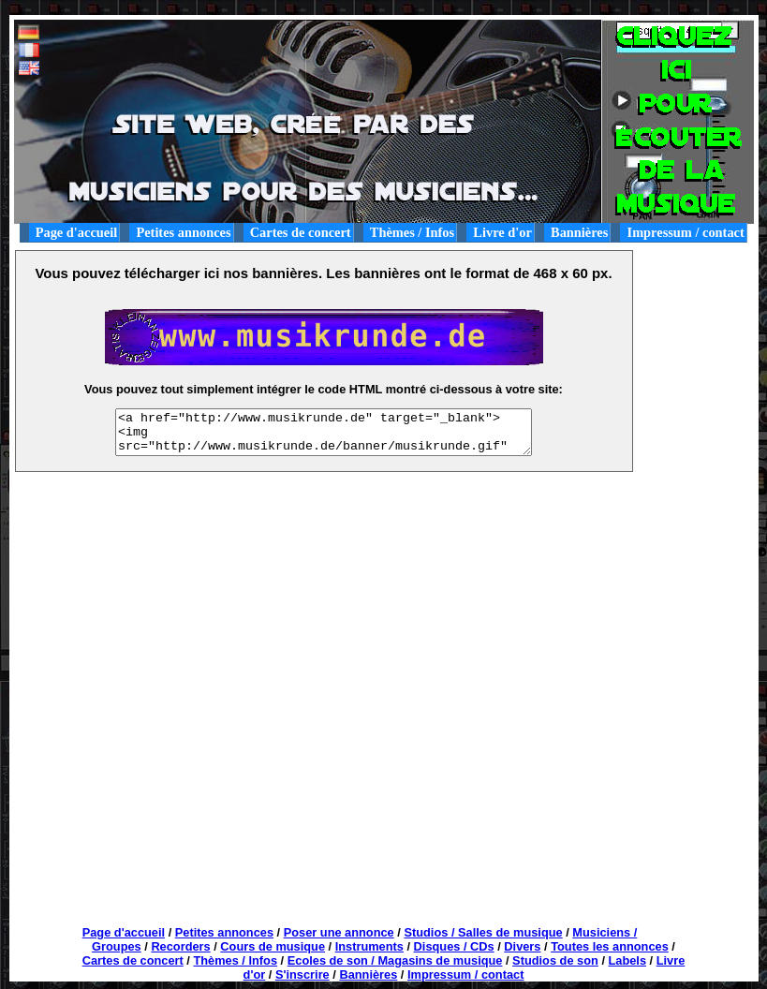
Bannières (579, 232)
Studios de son (555, 960)
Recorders (180, 946)
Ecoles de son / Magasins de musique (395, 960)
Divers (522, 946)
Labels (628, 960)
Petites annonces (183, 232)
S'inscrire (302, 974)
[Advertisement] (697, 292)
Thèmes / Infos (412, 232)
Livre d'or (502, 232)
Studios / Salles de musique (483, 932)
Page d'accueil (77, 232)
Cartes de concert (300, 232)
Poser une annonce (339, 932)
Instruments (369, 946)
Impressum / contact (686, 232)
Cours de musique (272, 946)
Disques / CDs (454, 946)
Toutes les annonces (610, 946)
